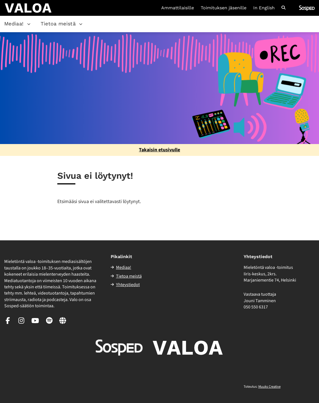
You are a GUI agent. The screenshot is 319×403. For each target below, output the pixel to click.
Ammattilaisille (177, 8)
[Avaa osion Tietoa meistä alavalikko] (81, 24)
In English (264, 8)
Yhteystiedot (128, 285)
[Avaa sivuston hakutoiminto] (283, 8)
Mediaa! (14, 24)
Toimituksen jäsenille (223, 8)
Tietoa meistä (58, 24)
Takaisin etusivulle (159, 149)
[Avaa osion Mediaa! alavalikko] (29, 24)
